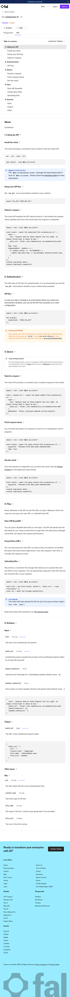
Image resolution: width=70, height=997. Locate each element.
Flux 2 (5, 903)
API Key (10, 66)
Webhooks (46, 364)
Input (9, 103)
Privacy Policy (54, 964)
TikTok (5, 953)
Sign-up (64, 6)
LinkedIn (6, 943)
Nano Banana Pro (9, 912)
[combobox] (56, 41)
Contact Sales (56, 849)
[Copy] (21, 17)
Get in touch (7, 877)
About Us (39, 865)
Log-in (55, 6)
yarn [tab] (12, 156)
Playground (8, 33)
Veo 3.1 (5, 909)
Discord (6, 931)
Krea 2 (5, 918)
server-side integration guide (53, 338)
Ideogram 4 (7, 915)
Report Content (41, 877)
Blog (5, 874)
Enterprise (39, 874)
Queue (29, 364)
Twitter (5, 940)
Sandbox (38, 897)
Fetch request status (15, 77)
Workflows (38, 900)
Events (38, 880)
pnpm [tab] (18, 156)
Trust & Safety (41, 868)
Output (10, 107)
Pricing (38, 871)
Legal (5, 884)
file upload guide (41, 612)
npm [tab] (7, 156)
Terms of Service (41, 964)
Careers (6, 871)
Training (38, 903)
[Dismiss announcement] (68, 1)
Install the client (14, 51)
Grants (5, 880)
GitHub (6, 934)
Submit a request (14, 58)
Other (9, 110)
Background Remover (42, 906)
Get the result (12, 81)
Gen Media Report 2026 (44, 887)
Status (5, 865)
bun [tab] (24, 156)
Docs (43, 6)
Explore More (8, 921)
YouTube (6, 947)
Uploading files (13, 95)
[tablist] (15, 156)
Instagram (6, 950)
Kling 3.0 (6, 906)
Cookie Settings (41, 884)
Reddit (5, 937)
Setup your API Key (15, 54)
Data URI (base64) (14, 88)
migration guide (50, 175)
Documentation (8, 868)
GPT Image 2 (8, 897)
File (18, 728)
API (17, 33)
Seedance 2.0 (7, 900)
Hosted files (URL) (14, 92)
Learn (5, 887)
